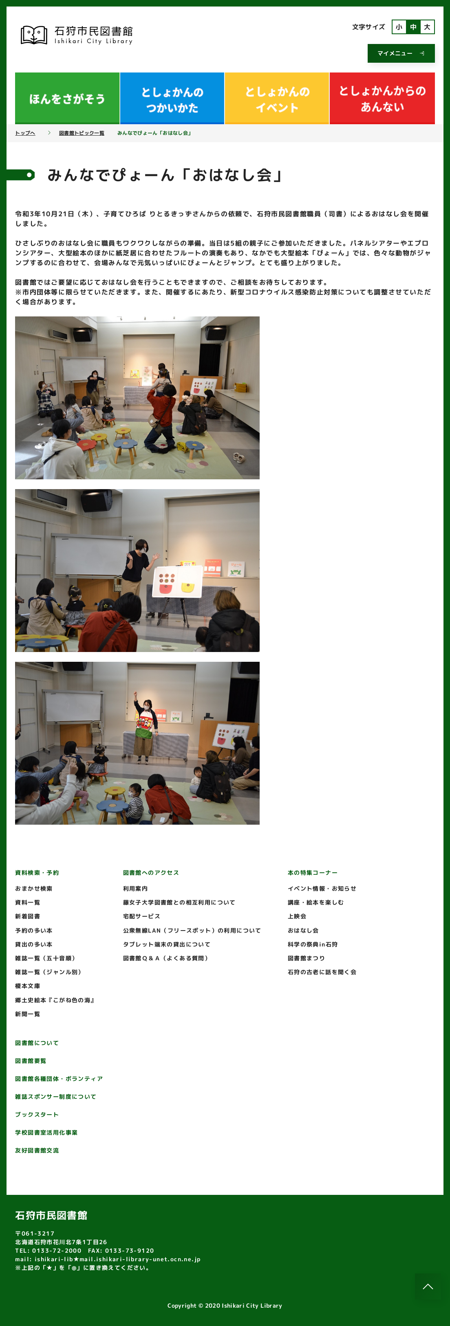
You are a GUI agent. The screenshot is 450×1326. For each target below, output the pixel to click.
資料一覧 (27, 902)
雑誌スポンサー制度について (56, 1096)
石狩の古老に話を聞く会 (322, 972)
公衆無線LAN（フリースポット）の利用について (192, 930)
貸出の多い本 (34, 944)
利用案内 (135, 888)
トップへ (25, 133)
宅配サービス (142, 916)
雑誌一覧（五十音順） (46, 958)
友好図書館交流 (37, 1150)
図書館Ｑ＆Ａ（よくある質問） (167, 958)
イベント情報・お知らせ (322, 888)
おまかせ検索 (34, 888)
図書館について (37, 1043)
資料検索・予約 (37, 872)
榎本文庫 (27, 986)
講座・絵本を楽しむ (316, 902)
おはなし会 (303, 930)
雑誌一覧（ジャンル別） (49, 972)
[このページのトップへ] (428, 1286)
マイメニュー (401, 53)
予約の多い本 (34, 930)
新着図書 (27, 916)
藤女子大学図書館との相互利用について (179, 902)
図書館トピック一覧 (81, 133)
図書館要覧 (30, 1061)
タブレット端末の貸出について (167, 944)
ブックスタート (37, 1114)
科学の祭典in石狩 (313, 944)
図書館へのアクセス (151, 872)
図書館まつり (306, 958)
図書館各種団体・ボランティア (59, 1078)
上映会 (297, 916)
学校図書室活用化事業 (46, 1132)
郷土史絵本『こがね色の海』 (56, 1000)
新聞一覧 (27, 1014)
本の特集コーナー (313, 872)
